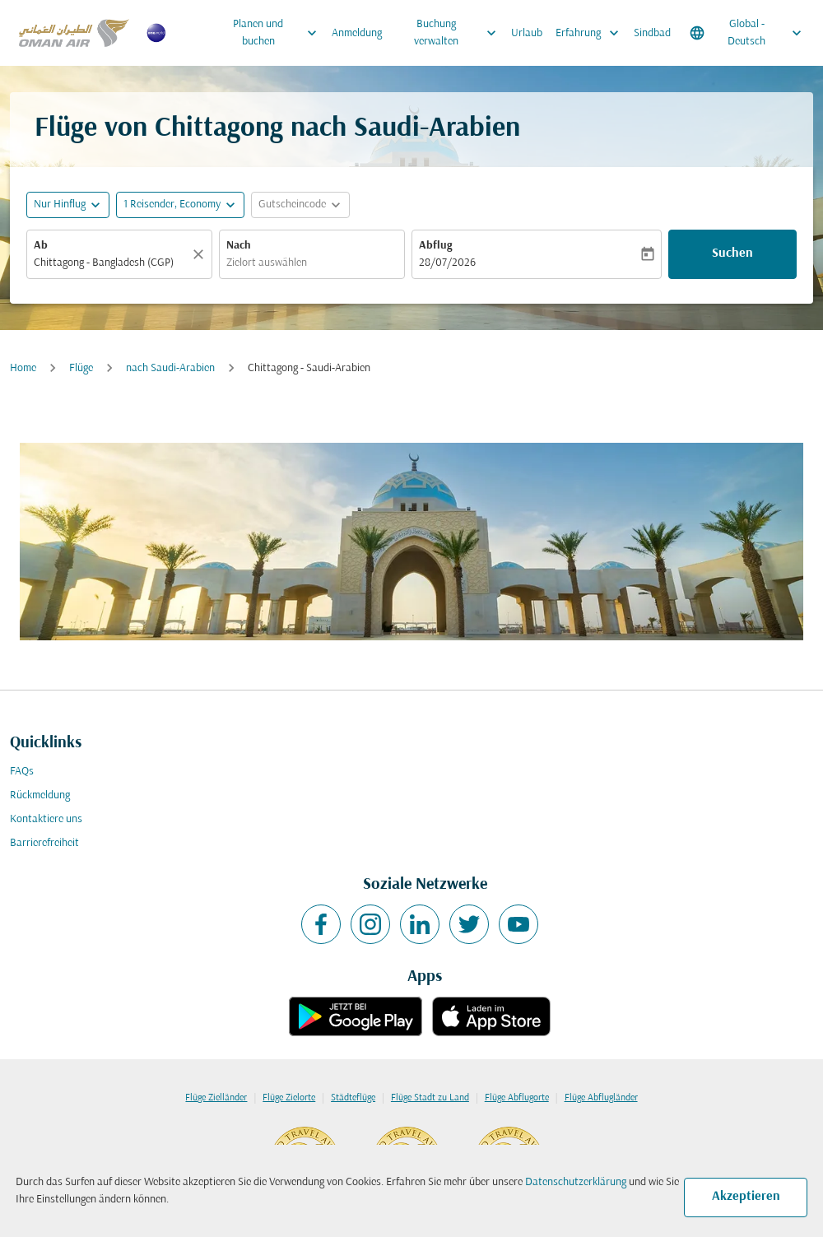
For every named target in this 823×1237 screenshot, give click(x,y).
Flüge (81, 368)
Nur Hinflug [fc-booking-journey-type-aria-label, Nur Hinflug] (60, 204)
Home (23, 368)
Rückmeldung (40, 795)
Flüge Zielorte (289, 1098)
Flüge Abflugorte (517, 1098)
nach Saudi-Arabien (170, 368)
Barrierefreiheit (44, 843)
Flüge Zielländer (216, 1098)
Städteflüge (353, 1098)
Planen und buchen (279, 33)
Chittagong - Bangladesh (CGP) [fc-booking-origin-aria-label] (104, 263)
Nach (238, 245)
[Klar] (201, 254)
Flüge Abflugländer (601, 1098)
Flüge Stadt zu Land (430, 1098)
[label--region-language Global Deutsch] (747, 33)
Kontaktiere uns (46, 819)
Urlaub (526, 33)
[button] (180, 205)
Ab (41, 245)
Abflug (435, 245)
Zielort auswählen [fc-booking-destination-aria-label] (266, 263)
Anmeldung (357, 33)
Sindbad (652, 33)
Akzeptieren (746, 1196)
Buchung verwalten (459, 33)
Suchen (732, 253)
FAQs (22, 771)
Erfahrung (591, 33)
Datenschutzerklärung (575, 1182)
